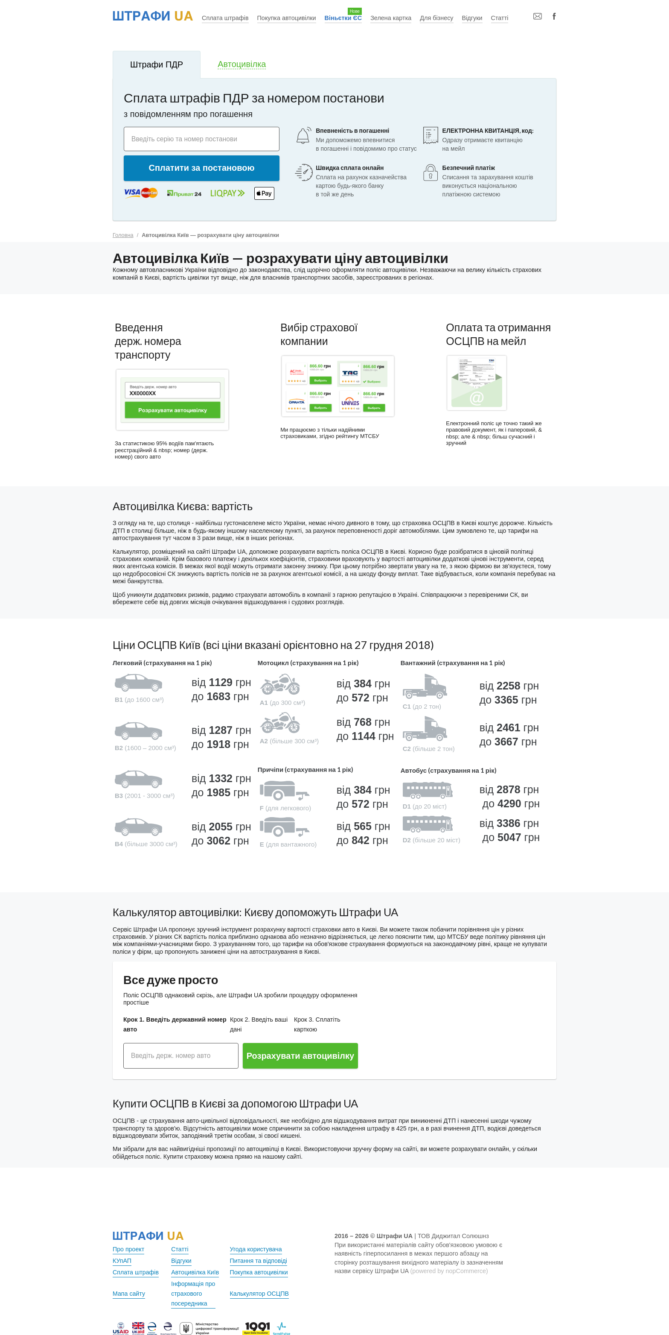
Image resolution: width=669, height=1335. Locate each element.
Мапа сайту (129, 1293)
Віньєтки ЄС (343, 18)
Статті (500, 18)
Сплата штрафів (225, 18)
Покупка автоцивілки (286, 18)
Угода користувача (256, 1249)
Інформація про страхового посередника (193, 1293)
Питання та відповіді (259, 1260)
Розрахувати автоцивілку (301, 1055)
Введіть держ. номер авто (171, 1055)
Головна (123, 235)
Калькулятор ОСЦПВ (260, 1293)
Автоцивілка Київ (195, 1272)
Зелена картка (390, 18)
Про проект (129, 1249)
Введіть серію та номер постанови (185, 138)
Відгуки (472, 18)
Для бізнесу (436, 18)
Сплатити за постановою (202, 167)
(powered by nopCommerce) (449, 1271)
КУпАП (122, 1260)
